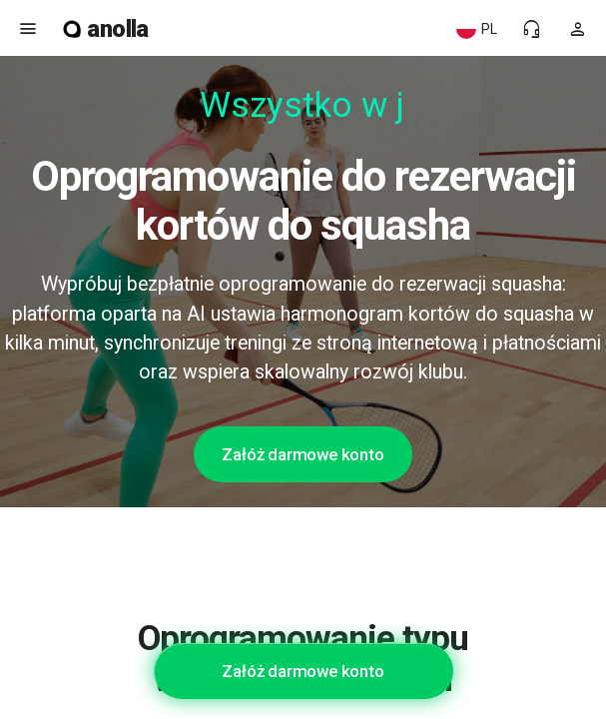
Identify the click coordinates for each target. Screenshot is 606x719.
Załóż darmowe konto (302, 454)
